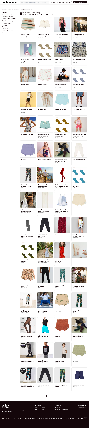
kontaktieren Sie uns (82, 407)
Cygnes (22, 337)
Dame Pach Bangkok (42, 312)
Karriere (36, 409)
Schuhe (4, 25)
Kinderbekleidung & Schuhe (14, 9)
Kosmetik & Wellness (39, 6)
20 (60, 396)
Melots (22, 85)
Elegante (23, 62)
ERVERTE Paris (41, 212)
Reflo (39, 287)
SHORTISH (74, 160)
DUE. (22, 187)
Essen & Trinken (31, 6)
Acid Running (75, 110)
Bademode (5, 28)
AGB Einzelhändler (55, 418)
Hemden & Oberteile (7, 14)
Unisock (57, 162)
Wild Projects (75, 237)
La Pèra (39, 62)
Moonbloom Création (25, 212)
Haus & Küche (24, 6)
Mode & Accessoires (61, 6)
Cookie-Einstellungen (45, 418)
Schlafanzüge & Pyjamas (8, 30)
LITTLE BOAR (40, 37)
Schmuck (54, 6)
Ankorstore (4, 9)
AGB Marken (62, 418)
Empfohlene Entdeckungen (8, 6)
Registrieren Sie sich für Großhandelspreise (30, 12)
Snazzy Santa (58, 187)
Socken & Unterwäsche (7, 21)
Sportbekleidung (6, 26)
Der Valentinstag (81, 6)
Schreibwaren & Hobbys (72, 6)
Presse (43, 407)
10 (58, 396)
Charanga (23, 112)
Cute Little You (24, 37)
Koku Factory (58, 62)
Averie (22, 135)
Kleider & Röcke (6, 32)
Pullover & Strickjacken (7, 16)
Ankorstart (57, 407)
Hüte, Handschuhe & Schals (8, 20)
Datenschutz (28, 418)
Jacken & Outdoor (6, 23)
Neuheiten (17, 6)
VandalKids (23, 362)
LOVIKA (56, 236)
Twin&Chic (74, 386)
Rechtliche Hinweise (36, 418)
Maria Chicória (75, 62)
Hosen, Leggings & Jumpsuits (9, 18)
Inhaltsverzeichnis (70, 418)
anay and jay (58, 37)
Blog (43, 409)
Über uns (37, 407)
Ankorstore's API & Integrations (61, 409)
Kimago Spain (75, 37)
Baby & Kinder (48, 6)
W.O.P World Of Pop (25, 312)
